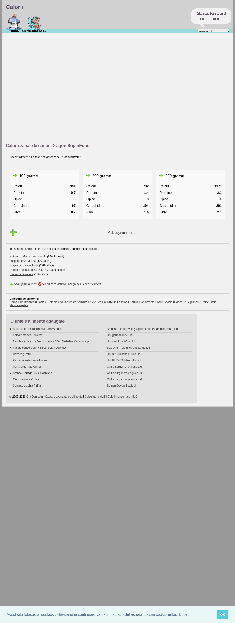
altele (28, 248)
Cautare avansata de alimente (64, 396)
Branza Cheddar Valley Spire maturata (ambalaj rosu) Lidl (143, 329)
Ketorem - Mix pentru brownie (28, 256)
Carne (13, 302)
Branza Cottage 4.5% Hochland (32, 373)
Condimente (147, 302)
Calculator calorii (95, 396)
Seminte (82, 302)
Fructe (92, 302)
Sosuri (159, 302)
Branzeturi (30, 302)
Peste (72, 302)
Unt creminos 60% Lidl (121, 341)
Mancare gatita (19, 305)
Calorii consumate (119, 396)
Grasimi (101, 302)
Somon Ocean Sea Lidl (121, 385)
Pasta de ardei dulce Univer (30, 360)
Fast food (123, 302)
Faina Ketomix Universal (28, 335)
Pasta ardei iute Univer (27, 366)
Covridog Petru (22, 354)
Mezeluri (181, 302)
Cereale (52, 302)
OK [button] (222, 614)
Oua (20, 302)
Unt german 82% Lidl (120, 335)
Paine (205, 302)
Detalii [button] (184, 614)
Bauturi (134, 302)
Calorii (14, 23)
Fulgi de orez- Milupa (23, 261)
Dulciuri (112, 302)
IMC (135, 396)
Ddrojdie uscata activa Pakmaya (29, 269)
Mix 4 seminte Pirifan (26, 379)
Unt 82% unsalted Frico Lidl (124, 354)
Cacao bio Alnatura (21, 274)
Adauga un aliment (25, 284)
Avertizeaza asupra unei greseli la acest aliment (71, 284)
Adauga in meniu (122, 232)
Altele (213, 302)
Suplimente (194, 302)
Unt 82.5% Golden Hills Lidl (124, 360)
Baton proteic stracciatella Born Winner (37, 329)
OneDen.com (34, 396)
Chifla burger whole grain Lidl (125, 373)
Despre (34, 23)
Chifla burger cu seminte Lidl (124, 379)
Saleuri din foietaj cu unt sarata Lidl (129, 347)
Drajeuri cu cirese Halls (24, 265)
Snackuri (169, 302)
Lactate (42, 302)
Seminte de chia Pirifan (27, 385)
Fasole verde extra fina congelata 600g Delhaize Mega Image (51, 341)
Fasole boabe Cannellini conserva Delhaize (40, 347)
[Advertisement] (56, 88)
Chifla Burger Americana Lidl (124, 366)
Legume (63, 302)
